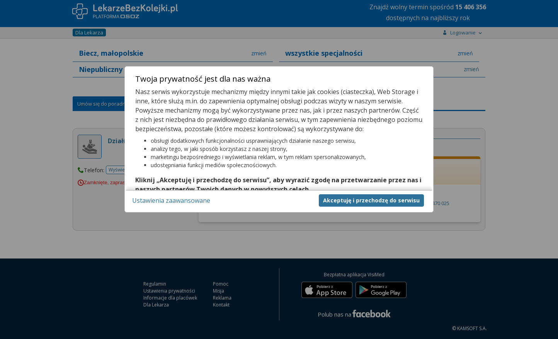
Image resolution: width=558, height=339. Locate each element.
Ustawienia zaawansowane (171, 200)
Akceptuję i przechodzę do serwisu (371, 200)
